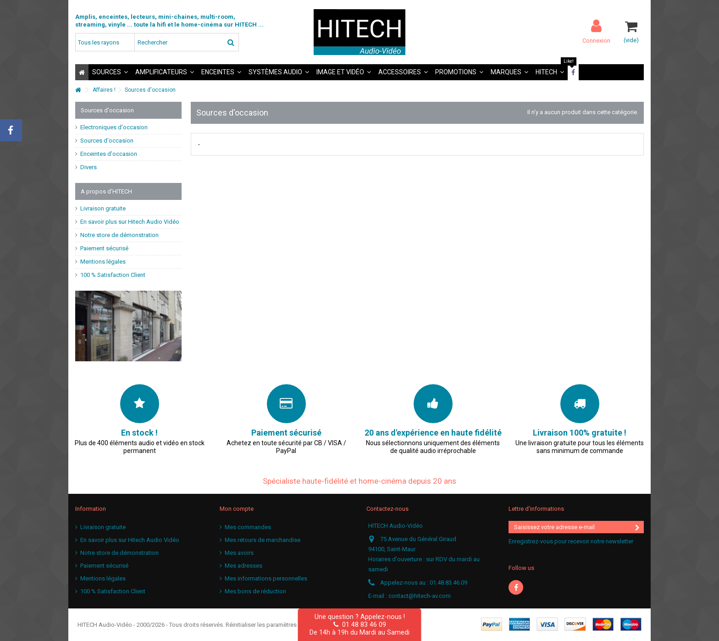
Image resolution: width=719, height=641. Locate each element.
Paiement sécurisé (104, 248)
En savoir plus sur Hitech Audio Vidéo (129, 221)
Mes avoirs (239, 552)
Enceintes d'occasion (108, 153)
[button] (110, 72)
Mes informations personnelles (266, 578)
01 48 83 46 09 (359, 624)
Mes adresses (243, 565)
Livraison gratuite (103, 208)
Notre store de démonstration (119, 235)
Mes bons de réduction (255, 591)
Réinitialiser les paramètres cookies (273, 624)
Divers (88, 167)
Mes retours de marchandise (262, 539)
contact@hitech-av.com (419, 595)
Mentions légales (103, 261)
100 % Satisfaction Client (112, 274)
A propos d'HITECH (106, 191)
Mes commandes (248, 527)
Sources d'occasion (106, 140)
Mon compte (237, 508)
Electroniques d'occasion (114, 127)
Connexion (596, 40)
